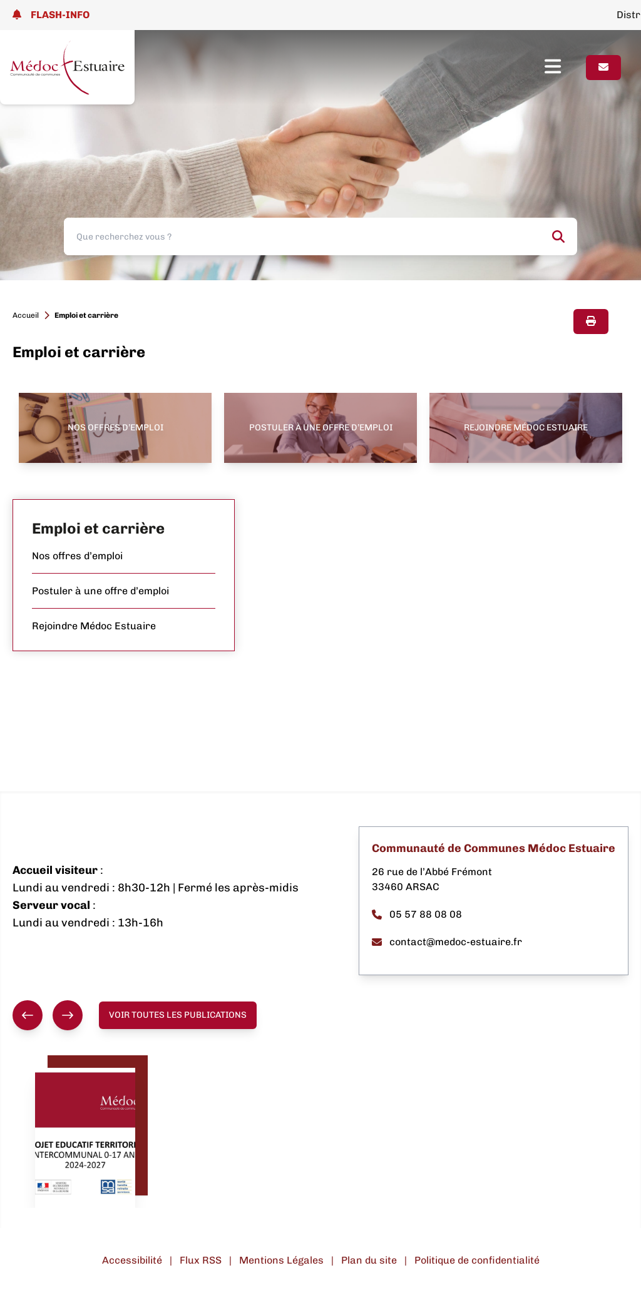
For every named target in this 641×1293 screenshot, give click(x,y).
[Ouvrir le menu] (565, 67)
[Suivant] (68, 1015)
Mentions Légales (281, 1260)
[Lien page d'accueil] (67, 67)
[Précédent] (28, 1015)
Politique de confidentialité (477, 1260)
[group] (48, 1015)
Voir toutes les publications (178, 1015)
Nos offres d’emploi (77, 556)
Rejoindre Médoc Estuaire (94, 626)
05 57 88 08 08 (417, 914)
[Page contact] (603, 67)
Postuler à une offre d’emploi (100, 591)
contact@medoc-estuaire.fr (447, 942)
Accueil (26, 315)
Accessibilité (132, 1260)
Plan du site (369, 1260)
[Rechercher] (558, 236)
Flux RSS (201, 1260)
